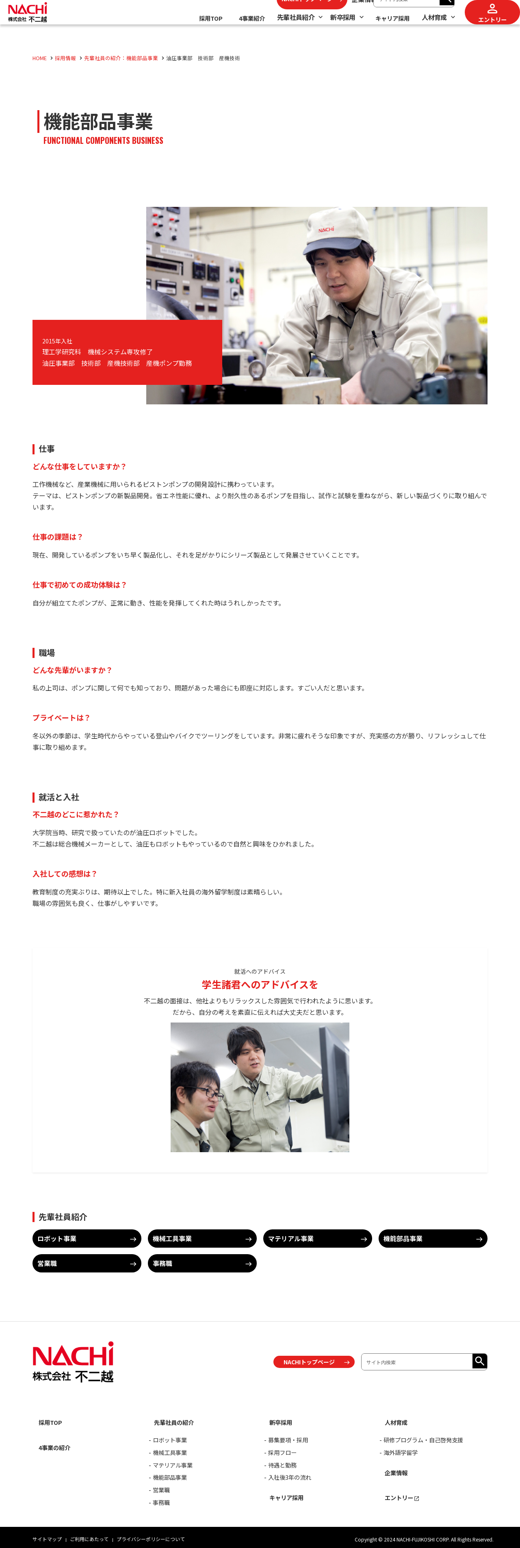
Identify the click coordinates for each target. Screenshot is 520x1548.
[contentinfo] (260, 1436)
